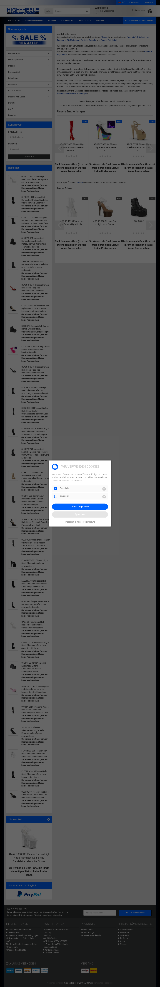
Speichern (80, 514)
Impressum (70, 522)
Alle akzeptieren (80, 506)
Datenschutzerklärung (86, 522)
